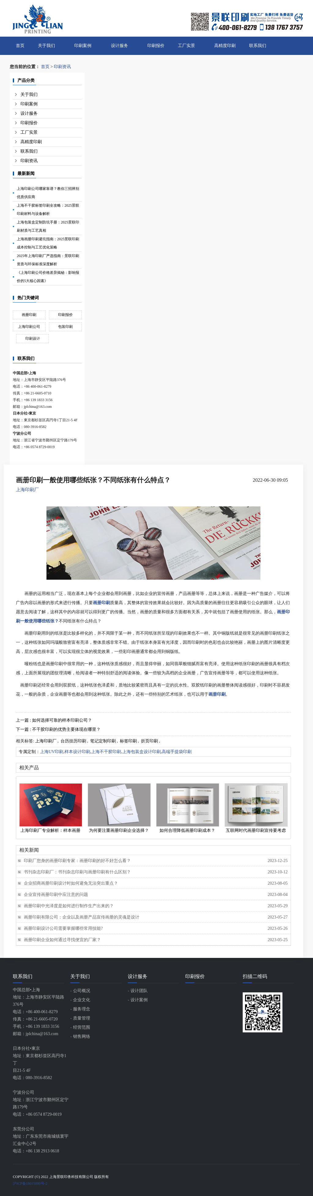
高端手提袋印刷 (177, 751)
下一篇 (58, 729)
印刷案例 (82, 45)
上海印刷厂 (27, 489)
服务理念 (81, 1009)
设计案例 (139, 1000)
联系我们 (257, 45)
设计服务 (119, 45)
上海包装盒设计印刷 (141, 751)
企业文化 (81, 1000)
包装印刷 (65, 326)
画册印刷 (29, 315)
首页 (20, 45)
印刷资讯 (62, 66)
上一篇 (54, 720)
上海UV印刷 (51, 751)
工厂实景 (186, 45)
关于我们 (46, 45)
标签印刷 (128, 741)
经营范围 (81, 1027)
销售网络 (81, 1036)
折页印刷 (149, 741)
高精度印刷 (225, 45)
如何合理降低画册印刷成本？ (187, 830)
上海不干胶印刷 (106, 751)
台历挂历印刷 (73, 741)
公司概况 (81, 990)
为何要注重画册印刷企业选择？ (119, 830)
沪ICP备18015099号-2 (30, 1183)
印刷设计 (32, 338)
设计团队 (139, 990)
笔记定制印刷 (103, 741)
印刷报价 (155, 45)
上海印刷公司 (29, 326)
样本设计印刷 (77, 751)
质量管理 (81, 1018)
